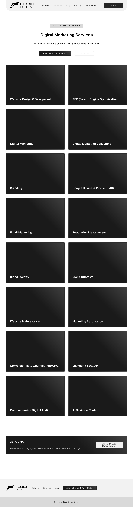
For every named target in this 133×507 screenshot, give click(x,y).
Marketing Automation (87, 321)
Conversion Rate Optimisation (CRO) (34, 366)
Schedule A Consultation (55, 53)
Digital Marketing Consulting (91, 143)
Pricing (77, 5)
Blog (68, 5)
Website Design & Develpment (30, 99)
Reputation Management (89, 232)
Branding (16, 188)
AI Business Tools (84, 410)
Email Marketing (21, 232)
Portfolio (46, 5)
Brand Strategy (82, 277)
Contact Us (84, 53)
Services (58, 5)
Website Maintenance (25, 321)
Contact (114, 5)
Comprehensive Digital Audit (29, 410)
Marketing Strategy (85, 366)
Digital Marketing (21, 143)
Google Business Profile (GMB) (93, 188)
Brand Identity (19, 277)
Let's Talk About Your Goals (80, 488)
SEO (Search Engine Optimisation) (95, 99)
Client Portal (91, 5)
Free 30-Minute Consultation (110, 445)
